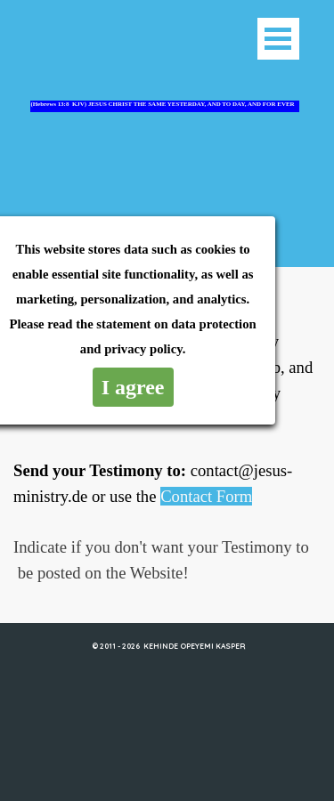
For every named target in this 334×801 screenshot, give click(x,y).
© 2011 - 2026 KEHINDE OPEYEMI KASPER (168, 646)
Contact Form (206, 496)
